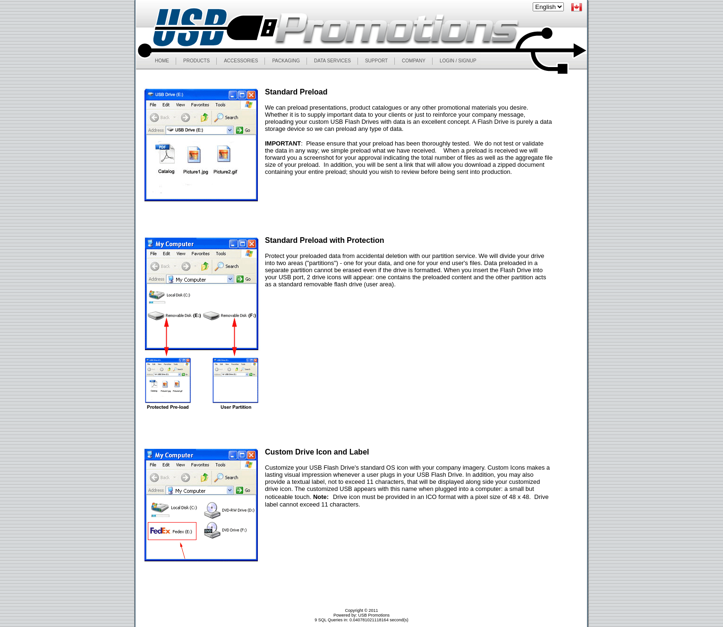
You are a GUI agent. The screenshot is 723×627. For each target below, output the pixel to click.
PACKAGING (286, 61)
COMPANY (413, 60)
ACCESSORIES (240, 61)
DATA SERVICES (332, 60)
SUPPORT (376, 61)
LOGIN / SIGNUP (458, 60)
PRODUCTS (196, 61)
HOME (162, 60)
